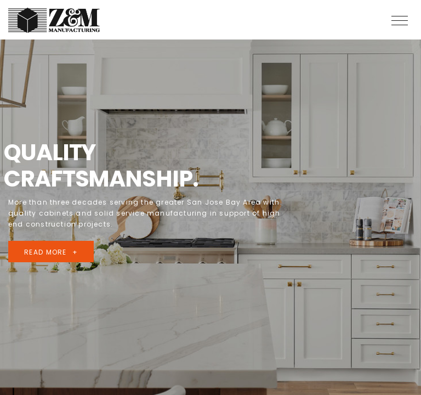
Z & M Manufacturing (54, 20)
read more (45, 252)
